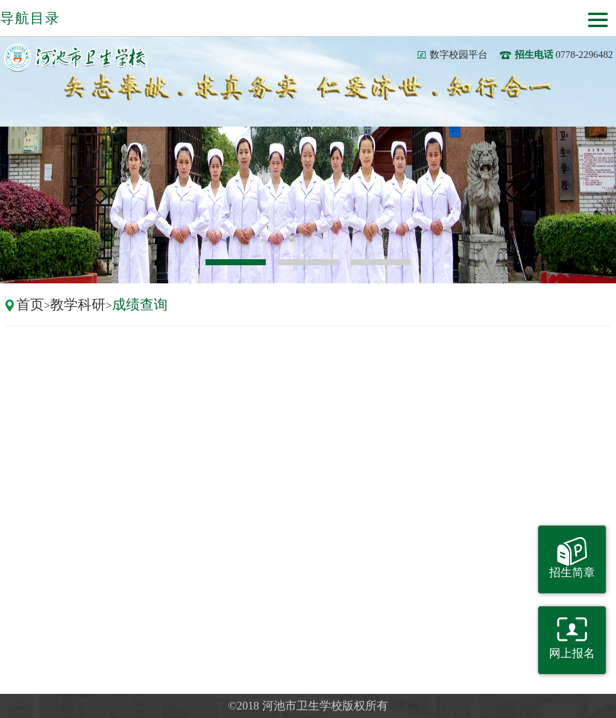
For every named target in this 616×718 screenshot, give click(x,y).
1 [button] (236, 262)
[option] (308, 205)
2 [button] (308, 262)
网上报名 (572, 653)
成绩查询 (140, 304)
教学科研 (77, 304)
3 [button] (380, 262)
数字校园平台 (459, 54)
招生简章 (572, 572)
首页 (30, 304)
